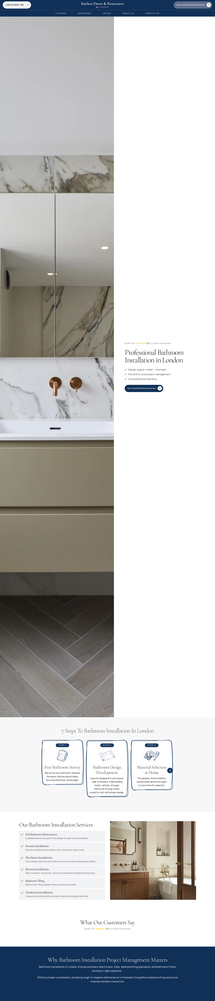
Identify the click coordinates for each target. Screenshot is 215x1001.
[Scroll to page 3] (110, 800)
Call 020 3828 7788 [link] (15, 4)
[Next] (170, 772)
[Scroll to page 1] (104, 800)
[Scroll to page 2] (107, 800)
